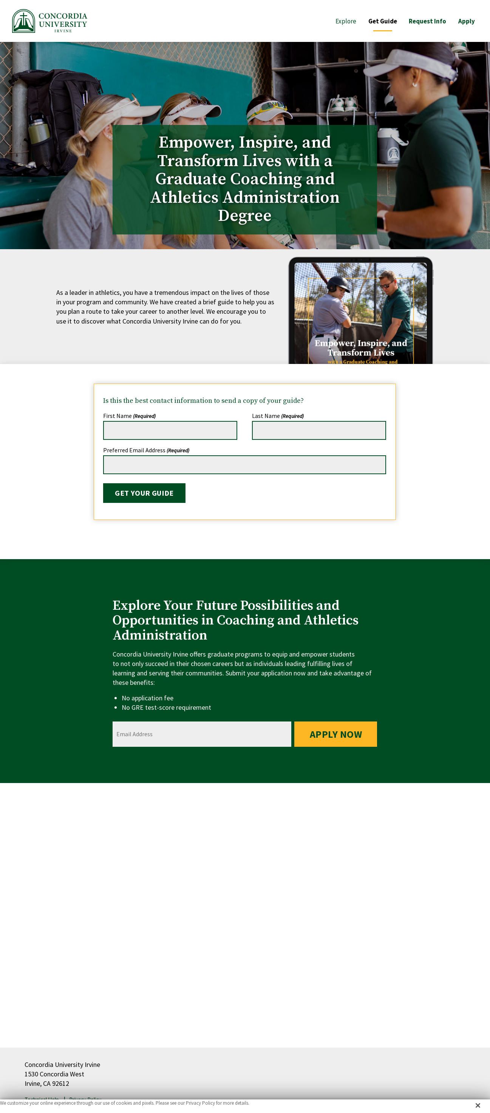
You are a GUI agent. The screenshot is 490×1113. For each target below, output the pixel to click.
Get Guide (382, 21)
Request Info (427, 21)
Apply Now (335, 734)
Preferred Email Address (146, 450)
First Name (129, 415)
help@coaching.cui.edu (387, 937)
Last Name (278, 415)
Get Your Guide (144, 493)
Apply (466, 21)
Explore (345, 21)
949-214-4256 (308, 937)
